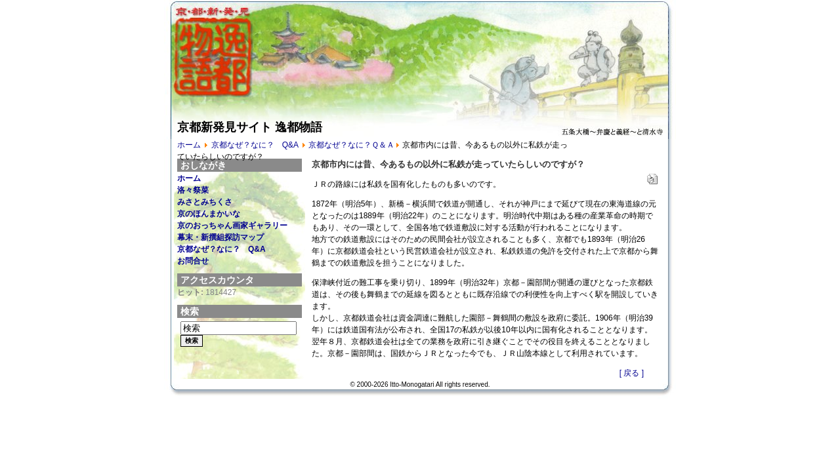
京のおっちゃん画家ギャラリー (232, 225)
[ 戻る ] (632, 373)
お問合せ (193, 261)
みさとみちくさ (204, 201)
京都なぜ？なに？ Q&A (255, 144)
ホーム (189, 144)
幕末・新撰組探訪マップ (220, 237)
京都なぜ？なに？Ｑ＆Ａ (351, 144)
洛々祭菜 (193, 190)
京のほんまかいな (208, 213)
